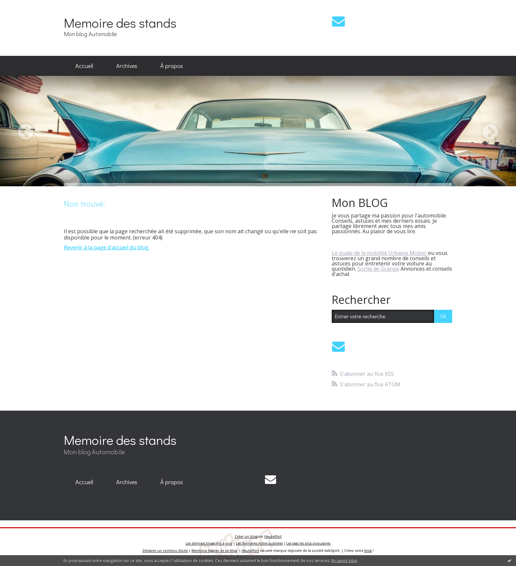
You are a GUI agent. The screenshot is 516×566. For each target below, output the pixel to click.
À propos (171, 66)
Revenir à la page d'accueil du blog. (106, 247)
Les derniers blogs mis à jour (209, 543)
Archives (126, 66)
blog (368, 550)
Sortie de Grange (378, 268)
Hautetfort (273, 536)
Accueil (84, 66)
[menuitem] (84, 66)
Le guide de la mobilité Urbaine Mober (380, 253)
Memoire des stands (120, 22)
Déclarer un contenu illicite (165, 550)
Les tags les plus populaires (308, 543)
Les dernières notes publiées (259, 543)
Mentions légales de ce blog (214, 550)
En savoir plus (344, 560)
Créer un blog (246, 536)
